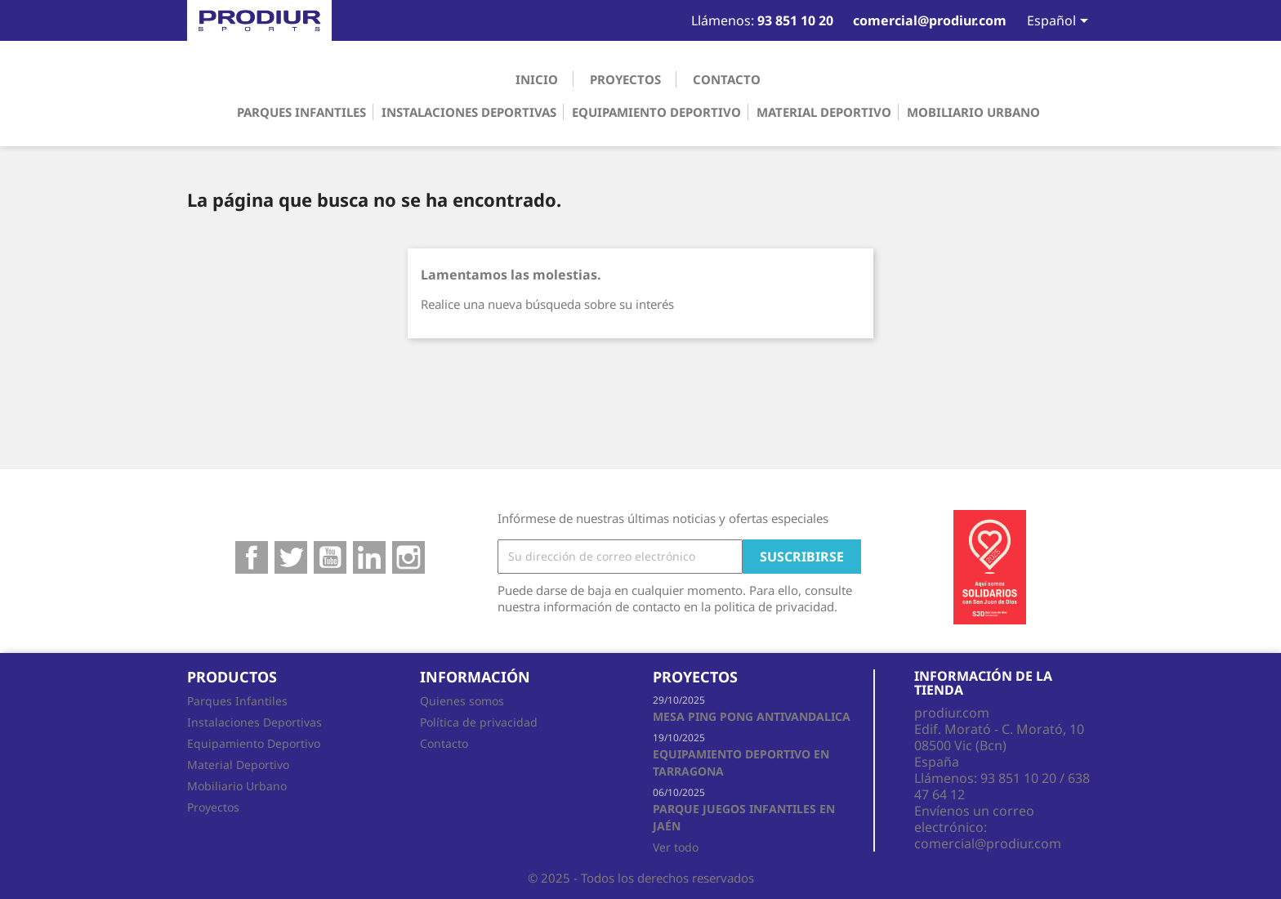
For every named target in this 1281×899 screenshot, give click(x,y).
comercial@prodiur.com (987, 843)
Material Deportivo (824, 112)
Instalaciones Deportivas (469, 112)
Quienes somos (462, 701)
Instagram (408, 557)
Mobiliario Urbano (973, 112)
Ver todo (676, 847)
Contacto (727, 79)
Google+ (369, 557)
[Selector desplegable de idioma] (1050, 22)
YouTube (330, 557)
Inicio (537, 79)
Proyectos (625, 79)
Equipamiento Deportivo (656, 112)
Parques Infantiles (301, 112)
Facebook (251, 557)
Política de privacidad (479, 722)
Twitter (290, 557)
